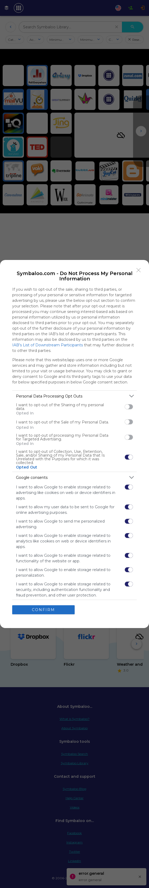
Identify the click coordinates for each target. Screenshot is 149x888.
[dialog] (74, 444)
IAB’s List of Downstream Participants (47, 345)
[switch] (129, 406)
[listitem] (74, 396)
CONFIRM (43, 609)
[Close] (139, 270)
